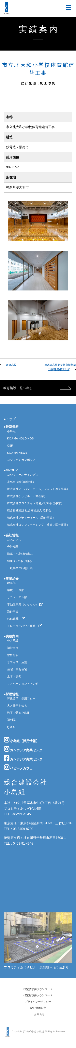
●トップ (10, 419)
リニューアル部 (17, 597)
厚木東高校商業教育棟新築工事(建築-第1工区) (60, 367)
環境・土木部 (15, 590)
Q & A (11, 727)
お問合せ (39, 1014)
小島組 (11, 431)
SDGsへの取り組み (19, 561)
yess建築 (16, 618)
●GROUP (11, 470)
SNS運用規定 (38, 1008)
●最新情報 (11, 426)
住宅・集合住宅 (17, 669)
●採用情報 (11, 694)
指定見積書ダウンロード (38, 995)
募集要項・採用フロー (21, 698)
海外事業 (12, 611)
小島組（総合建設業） (21, 482)
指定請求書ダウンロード (38, 989)
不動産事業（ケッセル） (25, 604)
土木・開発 (14, 676)
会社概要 (12, 546)
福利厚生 (12, 719)
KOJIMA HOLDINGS (20, 438)
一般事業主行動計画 (20, 568)
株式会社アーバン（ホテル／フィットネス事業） (38, 489)
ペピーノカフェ (18, 767)
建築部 (11, 583)
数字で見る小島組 (18, 712)
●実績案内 (11, 636)
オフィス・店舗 (17, 662)
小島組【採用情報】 (21, 740)
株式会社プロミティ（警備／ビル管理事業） (35, 503)
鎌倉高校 (11, 364)
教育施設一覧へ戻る (17, 388)
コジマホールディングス (22, 474)
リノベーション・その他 (22, 683)
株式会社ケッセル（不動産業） (27, 496)
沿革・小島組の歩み (20, 553)
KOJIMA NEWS (17, 452)
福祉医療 (12, 648)
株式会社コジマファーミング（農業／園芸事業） (38, 524)
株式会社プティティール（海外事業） (31, 517)
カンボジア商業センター (25, 749)
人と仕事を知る (17, 705)
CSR (10, 445)
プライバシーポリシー (38, 1002)
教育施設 (12, 655)
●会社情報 (11, 535)
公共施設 (12, 640)
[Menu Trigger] (68, 7)
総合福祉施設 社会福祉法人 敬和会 (29, 510)
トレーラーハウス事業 (24, 625)
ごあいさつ (14, 539)
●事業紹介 (11, 578)
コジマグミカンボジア (21, 459)
